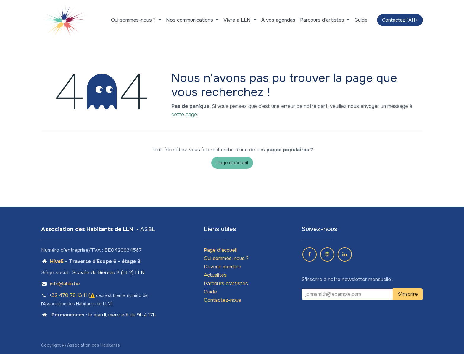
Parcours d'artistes (226, 283)
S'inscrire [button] (408, 294)
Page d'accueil (232, 163)
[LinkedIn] (345, 254)
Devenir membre (222, 267)
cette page (184, 114)
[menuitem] (136, 20)
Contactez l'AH (400, 20)
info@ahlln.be (65, 284)
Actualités (215, 275)
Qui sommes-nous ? (226, 258)
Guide (210, 292)
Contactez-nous (222, 300)
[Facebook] (309, 254)
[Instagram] (327, 254)
